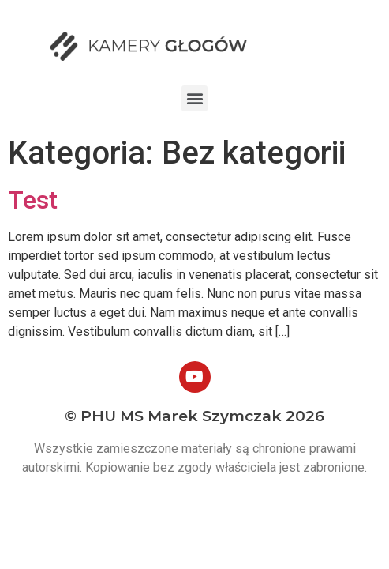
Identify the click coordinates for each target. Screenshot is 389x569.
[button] (194, 98)
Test (33, 200)
